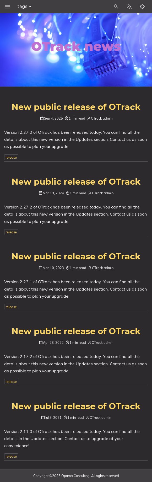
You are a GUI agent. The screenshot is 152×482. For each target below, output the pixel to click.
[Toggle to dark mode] (142, 6)
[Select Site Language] (129, 6)
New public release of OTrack (76, 107)
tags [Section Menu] (25, 6)
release (11, 157)
